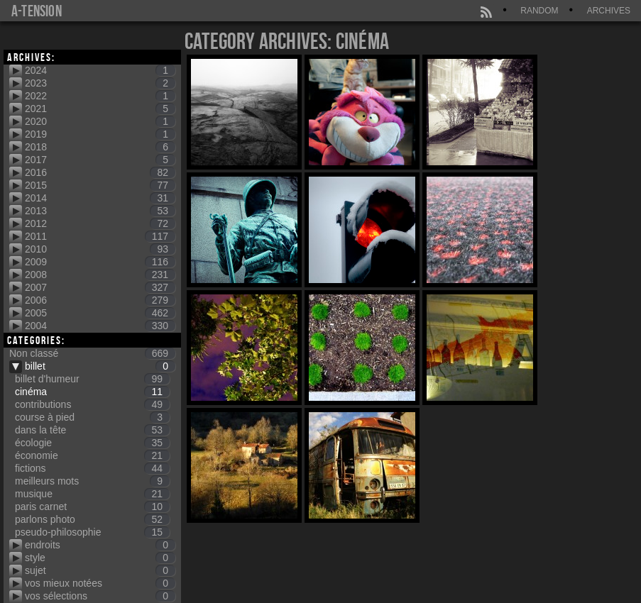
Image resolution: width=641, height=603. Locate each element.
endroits (100, 545)
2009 (100, 261)
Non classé (92, 353)
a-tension (36, 10)
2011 (100, 236)
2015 (100, 185)
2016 (100, 172)
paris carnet (92, 506)
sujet (100, 570)
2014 (100, 198)
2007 (100, 287)
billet (100, 366)
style (100, 557)
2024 (100, 70)
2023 (100, 83)
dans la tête (92, 430)
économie (92, 455)
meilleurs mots (92, 481)
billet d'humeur (92, 379)
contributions (92, 404)
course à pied (92, 417)
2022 (100, 95)
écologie (92, 442)
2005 (100, 313)
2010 (100, 249)
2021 (100, 108)
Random (539, 11)
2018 (100, 147)
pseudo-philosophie (92, 532)
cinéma (92, 391)
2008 (100, 274)
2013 (100, 210)
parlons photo (92, 519)
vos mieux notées (100, 583)
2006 (100, 300)
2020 (100, 121)
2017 (100, 159)
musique (92, 493)
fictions (92, 468)
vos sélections (100, 596)
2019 (100, 134)
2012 (100, 223)
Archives (608, 11)
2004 (100, 325)
